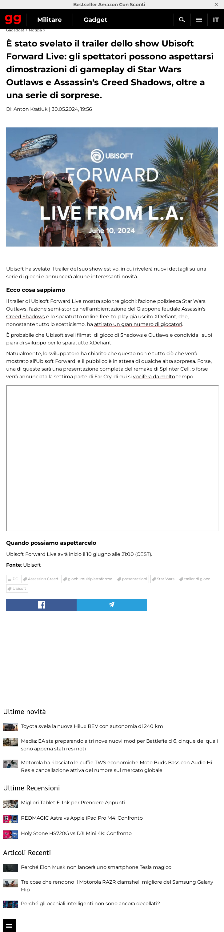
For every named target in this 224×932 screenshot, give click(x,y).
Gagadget (13, 18)
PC (15, 578)
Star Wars (165, 578)
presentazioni (134, 578)
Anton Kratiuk (31, 109)
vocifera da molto (154, 377)
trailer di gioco (197, 578)
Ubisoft (32, 565)
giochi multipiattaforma (90, 578)
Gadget (95, 19)
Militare (49, 19)
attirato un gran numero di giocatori (138, 324)
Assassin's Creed (43, 578)
